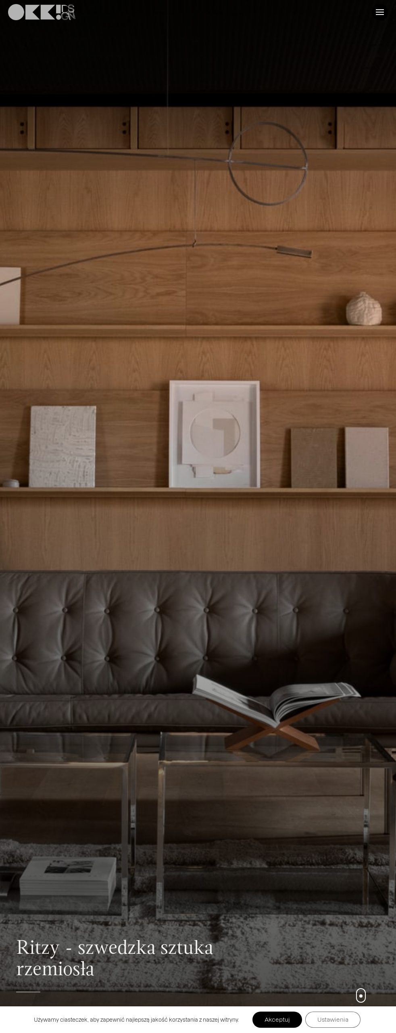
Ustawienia (332, 1019)
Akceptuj (277, 1019)
